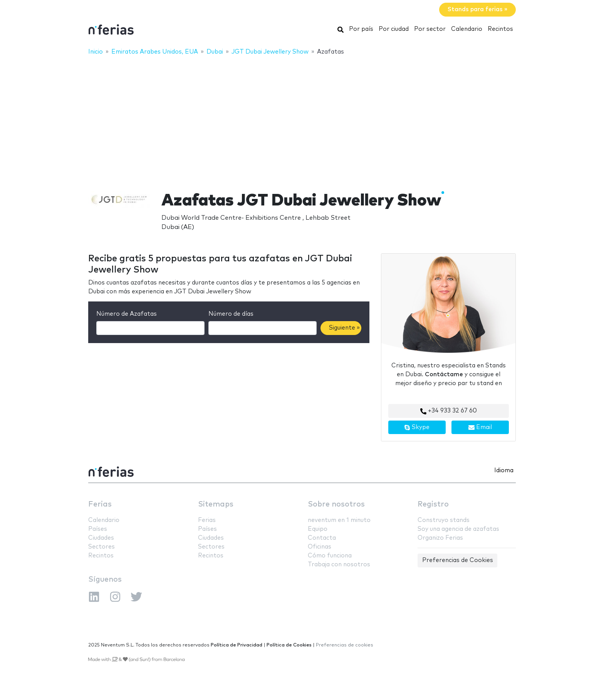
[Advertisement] (302, 118)
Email (480, 427)
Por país (361, 29)
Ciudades (101, 538)
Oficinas (319, 547)
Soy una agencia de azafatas (458, 529)
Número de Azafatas (126, 314)
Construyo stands (444, 520)
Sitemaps (215, 504)
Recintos (500, 29)
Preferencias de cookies (344, 645)
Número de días (230, 314)
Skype (417, 427)
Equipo (317, 529)
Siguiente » (344, 328)
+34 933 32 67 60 (448, 411)
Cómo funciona (330, 556)
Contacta (322, 538)
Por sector (430, 29)
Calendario (466, 29)
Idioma (503, 470)
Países (97, 529)
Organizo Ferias (440, 538)
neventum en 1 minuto (339, 520)
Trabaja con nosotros (339, 564)
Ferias (100, 504)
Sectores (101, 547)
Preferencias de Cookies (457, 560)
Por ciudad (394, 29)
